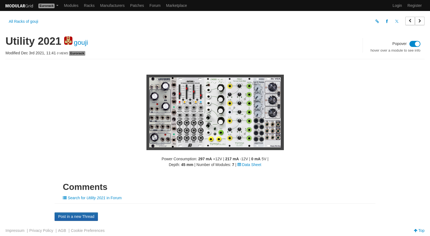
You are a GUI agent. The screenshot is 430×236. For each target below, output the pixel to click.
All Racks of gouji (23, 21)
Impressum (14, 230)
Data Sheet (249, 164)
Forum (154, 5)
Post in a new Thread (76, 216)
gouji (81, 42)
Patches (137, 5)
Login (397, 5)
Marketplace (176, 5)
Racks (89, 5)
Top (419, 230)
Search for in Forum (92, 198)
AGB (62, 230)
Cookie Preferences (88, 230)
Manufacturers (112, 5)
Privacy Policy (41, 230)
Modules (71, 5)
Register (415, 5)
